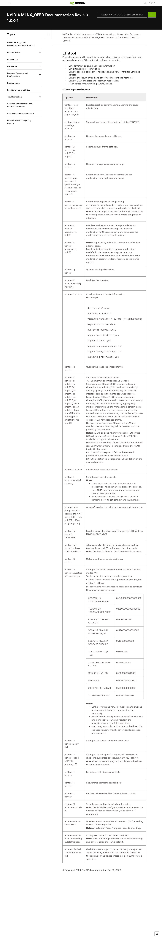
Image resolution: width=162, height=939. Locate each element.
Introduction (12, 59)
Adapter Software (72, 37)
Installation (12, 66)
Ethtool (66, 40)
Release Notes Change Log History (19, 121)
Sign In (152, 2)
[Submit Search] (152, 14)
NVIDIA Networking (104, 34)
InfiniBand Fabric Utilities (18, 90)
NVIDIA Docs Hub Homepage (77, 34)
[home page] (77, 3)
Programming (13, 83)
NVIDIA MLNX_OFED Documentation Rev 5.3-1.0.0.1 (110, 37)
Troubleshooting (14, 97)
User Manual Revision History (20, 113)
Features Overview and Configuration (17, 74)
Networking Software (128, 34)
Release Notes (13, 52)
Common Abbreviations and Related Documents (19, 105)
